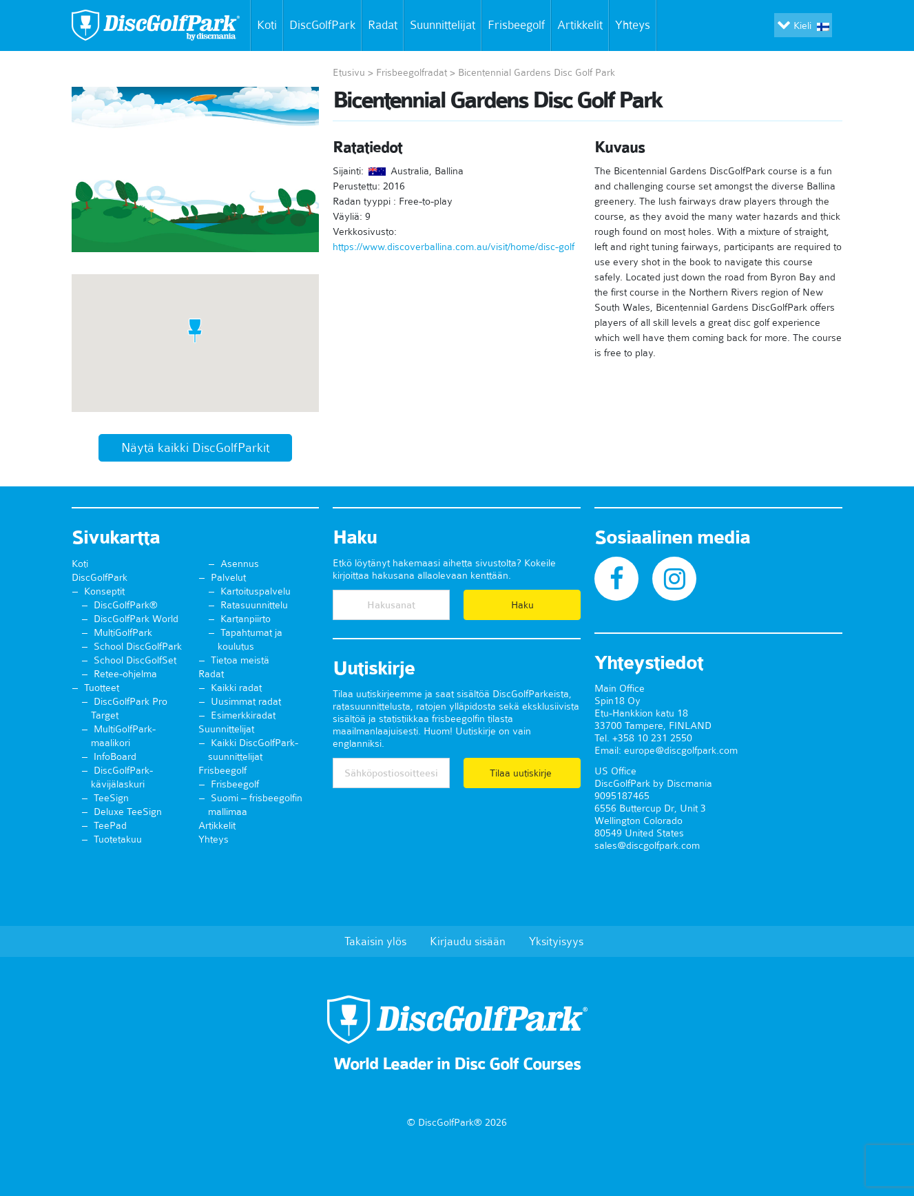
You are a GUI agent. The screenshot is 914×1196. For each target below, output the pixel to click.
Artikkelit (580, 25)
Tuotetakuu (118, 839)
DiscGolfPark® (126, 605)
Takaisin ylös (375, 941)
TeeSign (111, 798)
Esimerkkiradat (243, 715)
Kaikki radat (236, 687)
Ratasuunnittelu (254, 605)
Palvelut (228, 577)
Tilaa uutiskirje (522, 773)
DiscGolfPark (322, 25)
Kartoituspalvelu (255, 591)
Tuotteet (101, 687)
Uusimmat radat (246, 701)
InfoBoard (115, 756)
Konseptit (104, 591)
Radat (382, 25)
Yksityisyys (556, 941)
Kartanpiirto (245, 618)
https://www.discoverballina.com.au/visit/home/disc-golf (453, 246)
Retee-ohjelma (125, 674)
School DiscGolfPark (138, 646)
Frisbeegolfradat (411, 72)
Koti (264, 25)
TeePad (110, 825)
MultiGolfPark (123, 632)
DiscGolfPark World (136, 618)
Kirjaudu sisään (468, 941)
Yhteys (635, 25)
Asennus (239, 563)
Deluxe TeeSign (128, 811)
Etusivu (349, 72)
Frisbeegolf (516, 25)
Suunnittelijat (442, 25)
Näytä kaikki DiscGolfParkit (195, 447)
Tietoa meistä (240, 660)
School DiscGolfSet (135, 660)
